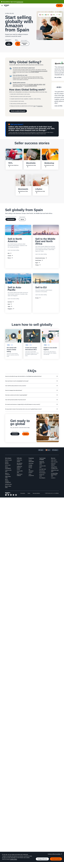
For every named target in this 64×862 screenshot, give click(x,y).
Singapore (10, 308)
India (9, 304)
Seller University (54, 461)
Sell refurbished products (31, 471)
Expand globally (10, 219)
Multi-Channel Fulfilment (19, 475)
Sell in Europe (7, 465)
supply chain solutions (37, 84)
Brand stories (42, 470)
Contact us (53, 477)
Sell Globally (9, 43)
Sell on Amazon (8, 458)
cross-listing (30, 84)
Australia (10, 301)
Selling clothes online (8, 477)
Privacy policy (22, 493)
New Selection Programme (19, 464)
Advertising (31, 463)
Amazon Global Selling (31, 460)
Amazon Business (7, 462)
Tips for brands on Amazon (42, 459)
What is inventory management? (8, 481)
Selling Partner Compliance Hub (54, 467)
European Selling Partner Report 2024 (54, 475)
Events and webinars (53, 464)
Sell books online (8, 484)
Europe (37, 297)
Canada (9, 255)
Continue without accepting (54, 854)
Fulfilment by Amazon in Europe (19, 468)
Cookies (29, 493)
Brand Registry (42, 477)
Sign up (18, 43)
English (41, 450)
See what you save (19, 1)
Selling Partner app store (54, 471)
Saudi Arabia (38, 260)
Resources (53, 458)
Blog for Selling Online (8, 487)
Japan (9, 306)
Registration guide (24, 43)
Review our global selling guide (18, 111)
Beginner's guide (8, 460)
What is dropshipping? (8, 467)
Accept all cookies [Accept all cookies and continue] (56, 859)
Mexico (9, 258)
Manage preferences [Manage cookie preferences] (42, 859)
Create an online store (8, 471)
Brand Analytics (42, 472)
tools (34, 105)
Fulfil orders (19, 458)
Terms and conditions (36, 493)
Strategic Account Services (30, 466)
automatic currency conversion (31, 85)
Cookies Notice (13, 859)
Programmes (31, 458)
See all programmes (31, 475)
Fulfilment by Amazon (19, 460)
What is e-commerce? (7, 474)
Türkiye (37, 265)
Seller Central (53, 460)
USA (9, 253)
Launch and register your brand (42, 463)
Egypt (36, 262)
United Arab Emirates (40, 258)
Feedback (56, 450)
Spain (49, 450)
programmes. (40, 105)
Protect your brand (41, 475)
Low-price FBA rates (20, 471)
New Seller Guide (42, 469)
